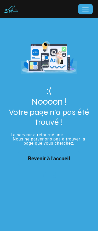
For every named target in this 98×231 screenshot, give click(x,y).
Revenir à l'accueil (49, 158)
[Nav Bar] (85, 9)
